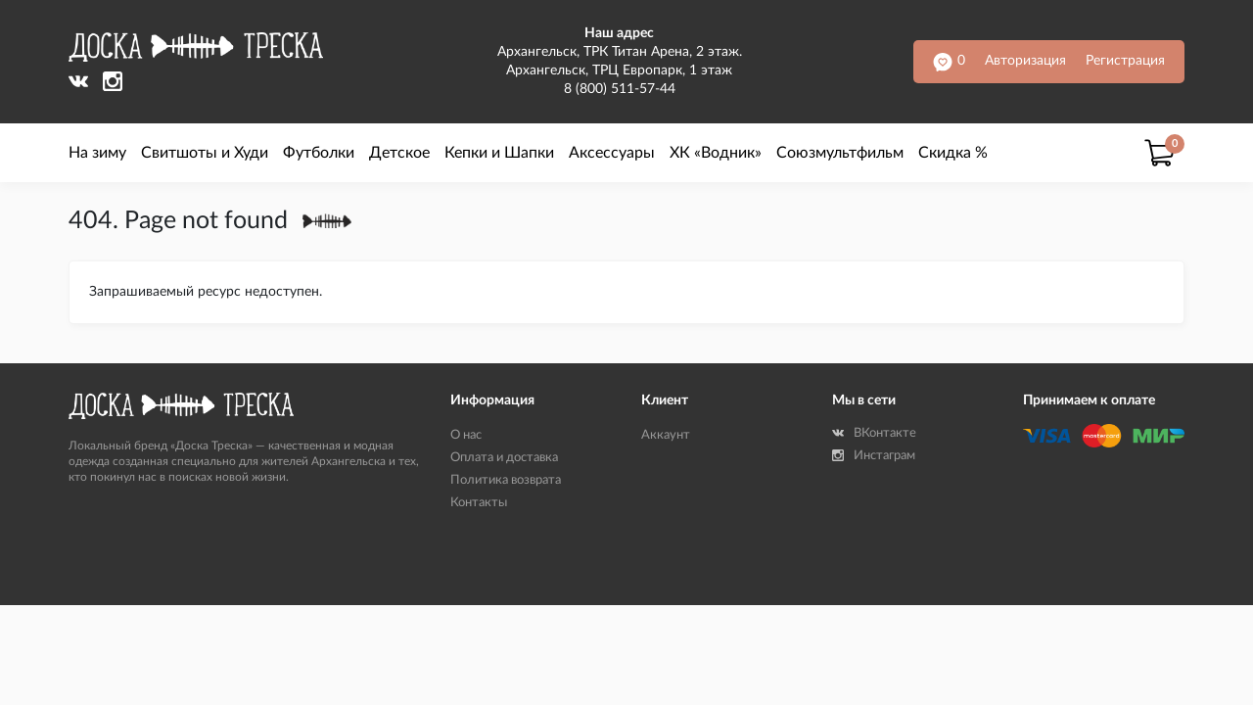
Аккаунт (665, 435)
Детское (399, 153)
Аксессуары (612, 153)
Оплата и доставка (504, 457)
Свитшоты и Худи (204, 153)
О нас (466, 435)
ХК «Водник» (716, 153)
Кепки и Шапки (499, 153)
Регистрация (1125, 61)
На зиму (97, 153)
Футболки (318, 153)
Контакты (478, 502)
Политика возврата (505, 480)
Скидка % (953, 153)
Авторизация (1025, 61)
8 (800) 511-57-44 (619, 89)
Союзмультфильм (840, 153)
